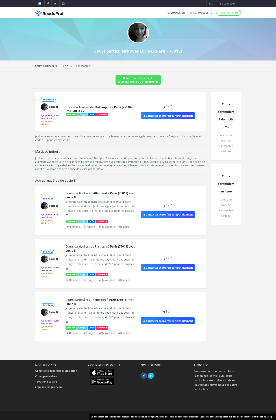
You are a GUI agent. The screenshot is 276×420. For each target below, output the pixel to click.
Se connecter (176, 12)
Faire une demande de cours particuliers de (138, 79)
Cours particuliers (46, 66)
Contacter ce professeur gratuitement (168, 115)
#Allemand (73, 226)
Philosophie (226, 146)
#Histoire (123, 226)
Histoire (226, 151)
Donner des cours (229, 12)
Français (226, 140)
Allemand (226, 135)
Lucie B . (66, 66)
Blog (211, 3)
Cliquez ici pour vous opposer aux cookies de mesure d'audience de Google (236, 416)
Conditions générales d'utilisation (56, 370)
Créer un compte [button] (201, 12)
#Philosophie (107, 226)
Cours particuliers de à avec (99, 109)
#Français (89, 226)
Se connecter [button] (229, 3)
